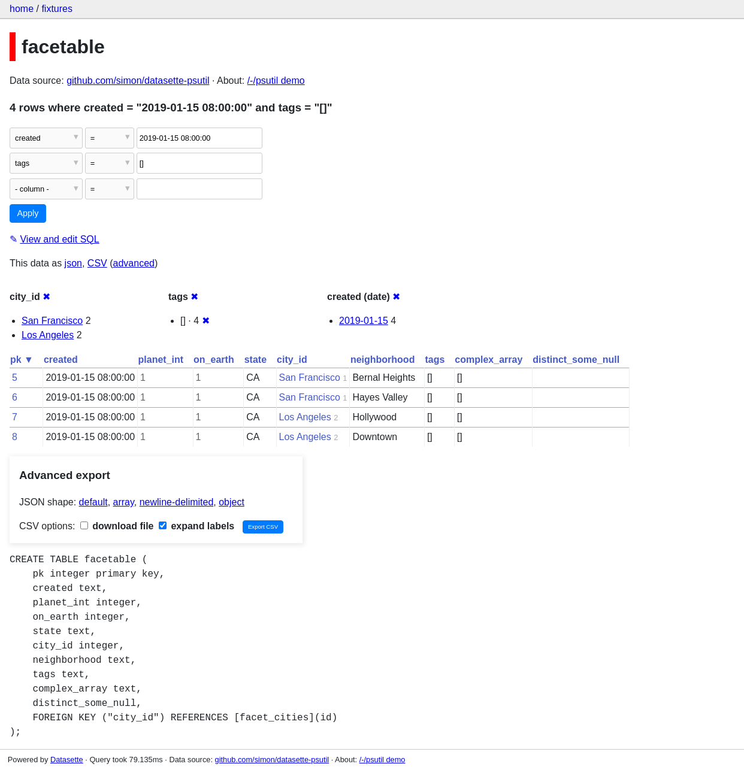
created (61, 359)
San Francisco (52, 321)
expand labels (196, 526)
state (255, 359)
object (231, 502)
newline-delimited (177, 502)
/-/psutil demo (276, 80)
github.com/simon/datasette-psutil (137, 80)
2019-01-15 (363, 321)
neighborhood (382, 359)
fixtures (56, 9)
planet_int (161, 359)
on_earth (213, 359)
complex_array (488, 359)
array (123, 502)
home (22, 9)
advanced (134, 263)
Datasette (66, 759)
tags (434, 359)
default (93, 502)
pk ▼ (22, 359)
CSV (97, 263)
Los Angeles (48, 335)
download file (117, 526)
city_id (292, 359)
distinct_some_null (576, 359)
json (73, 263)
